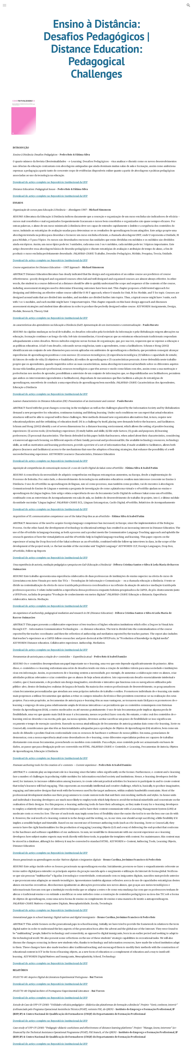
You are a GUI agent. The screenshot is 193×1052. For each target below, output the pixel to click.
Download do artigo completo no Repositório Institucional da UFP (50, 182)
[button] (4, 5)
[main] (96, 48)
